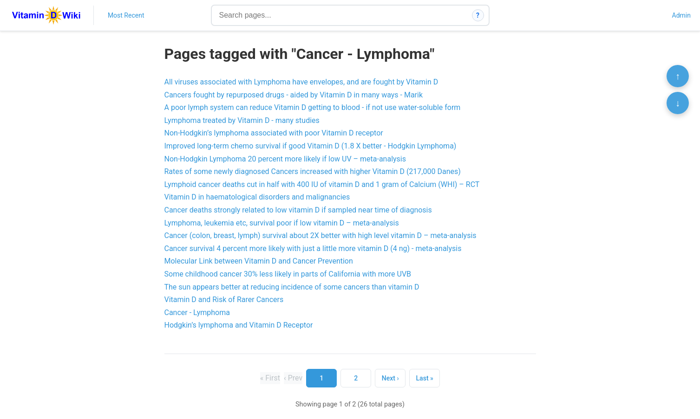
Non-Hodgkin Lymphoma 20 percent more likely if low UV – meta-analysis (285, 159)
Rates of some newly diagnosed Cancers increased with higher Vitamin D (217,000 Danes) (312, 171)
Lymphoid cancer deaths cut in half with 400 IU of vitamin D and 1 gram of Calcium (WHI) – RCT (322, 184)
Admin (681, 15)
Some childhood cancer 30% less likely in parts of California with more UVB (288, 274)
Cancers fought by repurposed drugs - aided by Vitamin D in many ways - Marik (293, 94)
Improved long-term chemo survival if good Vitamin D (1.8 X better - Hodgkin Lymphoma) (310, 146)
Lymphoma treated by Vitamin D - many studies (242, 120)
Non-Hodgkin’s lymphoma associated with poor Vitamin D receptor (273, 133)
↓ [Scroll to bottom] (677, 103)
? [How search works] (477, 15)
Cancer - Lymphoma (197, 312)
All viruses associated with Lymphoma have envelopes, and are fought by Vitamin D (301, 81)
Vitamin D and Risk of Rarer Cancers (224, 299)
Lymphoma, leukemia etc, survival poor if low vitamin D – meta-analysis (281, 223)
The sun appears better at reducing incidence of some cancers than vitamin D (291, 287)
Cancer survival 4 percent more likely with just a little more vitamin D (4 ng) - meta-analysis (313, 248)
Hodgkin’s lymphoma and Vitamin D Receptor (238, 325)
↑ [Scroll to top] (677, 76)
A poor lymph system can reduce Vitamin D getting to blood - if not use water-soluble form (312, 107)
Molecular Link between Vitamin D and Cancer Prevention (258, 261)
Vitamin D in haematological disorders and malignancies (257, 197)
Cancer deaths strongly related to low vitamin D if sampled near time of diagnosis (298, 210)
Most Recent (126, 15)
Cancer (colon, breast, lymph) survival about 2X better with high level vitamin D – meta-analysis (320, 235)
